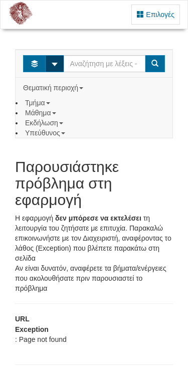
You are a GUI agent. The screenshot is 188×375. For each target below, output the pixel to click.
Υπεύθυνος (46, 133)
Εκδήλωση (45, 123)
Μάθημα (41, 113)
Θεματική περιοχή (54, 88)
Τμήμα (38, 103)
